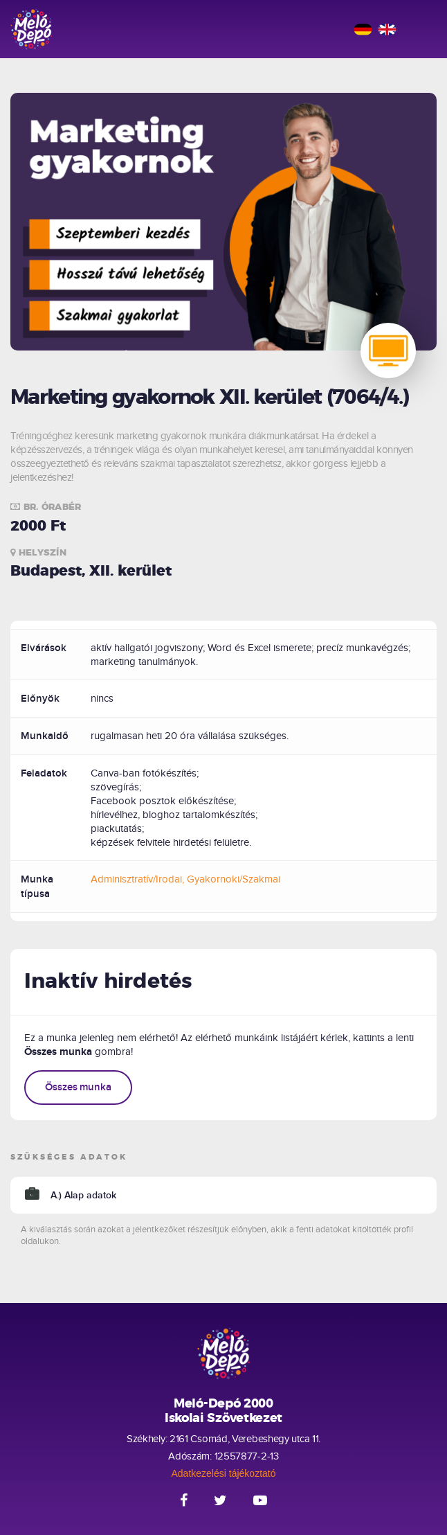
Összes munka (78, 1087)
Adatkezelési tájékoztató (224, 1473)
